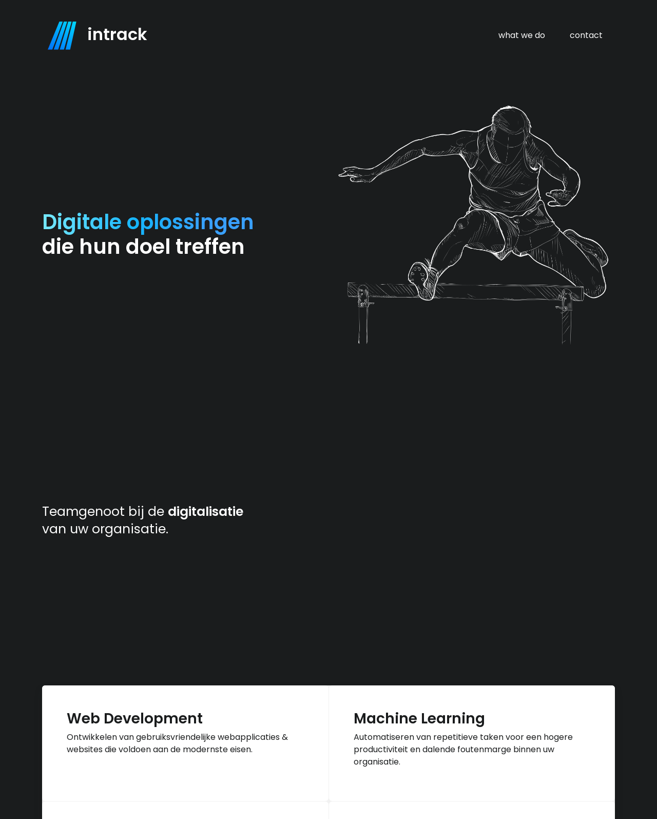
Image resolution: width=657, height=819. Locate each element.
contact (586, 35)
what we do (521, 35)
